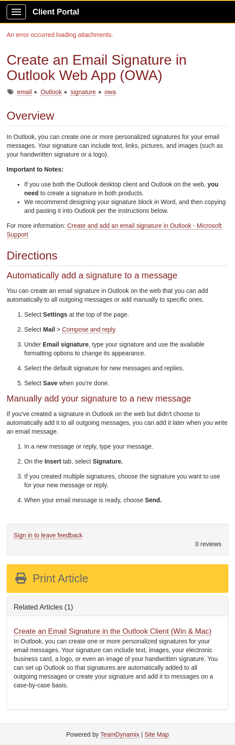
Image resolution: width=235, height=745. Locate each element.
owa (110, 91)
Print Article (51, 578)
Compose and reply (88, 329)
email (24, 91)
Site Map (156, 734)
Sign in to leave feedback (48, 535)
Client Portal (56, 11)
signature (83, 91)
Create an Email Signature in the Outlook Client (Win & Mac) (113, 631)
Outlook (51, 91)
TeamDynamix (120, 734)
